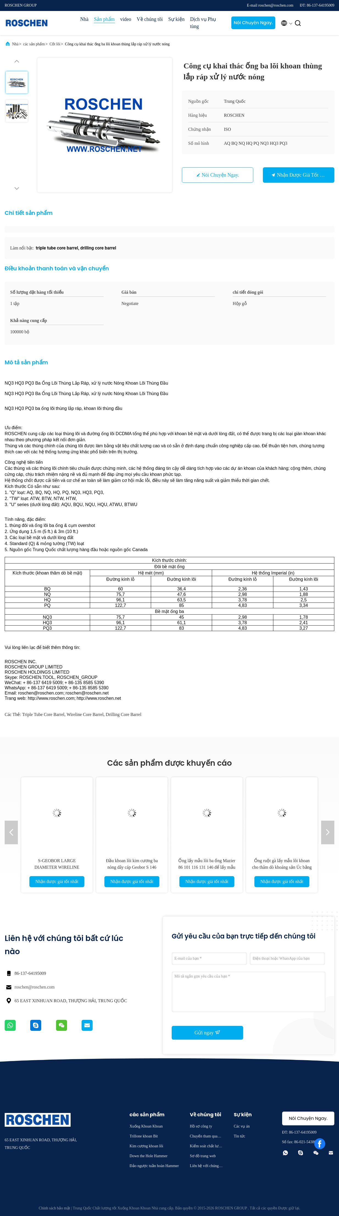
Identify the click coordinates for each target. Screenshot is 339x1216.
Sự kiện (176, 19)
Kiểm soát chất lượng (206, 1147)
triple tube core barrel (43, 714)
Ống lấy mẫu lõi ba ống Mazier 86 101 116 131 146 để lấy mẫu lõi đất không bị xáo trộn (206, 867)
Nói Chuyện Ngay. (253, 23)
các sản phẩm (34, 44)
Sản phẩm (104, 19)
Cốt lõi (54, 44)
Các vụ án (242, 1126)
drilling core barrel (123, 714)
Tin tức (239, 1136)
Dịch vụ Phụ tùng (203, 22)
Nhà (84, 19)
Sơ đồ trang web (203, 1156)
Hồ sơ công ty (201, 1126)
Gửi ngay (207, 1032)
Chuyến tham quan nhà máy (206, 1137)
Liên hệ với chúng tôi (206, 1167)
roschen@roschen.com (35, 987)
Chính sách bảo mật (54, 1208)
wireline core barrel (84, 714)
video (125, 19)
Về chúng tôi (150, 19)
